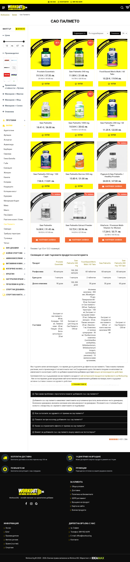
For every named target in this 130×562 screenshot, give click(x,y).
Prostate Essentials (59, 263)
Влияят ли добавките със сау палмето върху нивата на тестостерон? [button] (65, 432)
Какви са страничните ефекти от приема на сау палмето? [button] (60, 426)
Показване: (115, 33)
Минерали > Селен (13, 106)
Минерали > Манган (14, 94)
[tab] (79, 394)
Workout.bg (5, 15)
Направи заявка (112, 186)
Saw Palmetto (105, 263)
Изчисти (21, 29)
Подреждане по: (80, 33)
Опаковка (9, 112)
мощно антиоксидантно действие (108, 372)
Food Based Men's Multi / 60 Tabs (88, 263)
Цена (7, 35)
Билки (14, 15)
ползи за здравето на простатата (89, 385)
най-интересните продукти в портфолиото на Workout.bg (103, 376)
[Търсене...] (122, 7)
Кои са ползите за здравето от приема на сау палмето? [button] (59, 413)
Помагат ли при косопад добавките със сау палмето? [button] (59, 419)
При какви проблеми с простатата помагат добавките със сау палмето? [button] (67, 394)
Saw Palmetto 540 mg (72, 263)
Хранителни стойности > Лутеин (14, 86)
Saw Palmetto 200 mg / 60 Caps (120, 263)
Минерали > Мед (13, 100)
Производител (12, 53)
